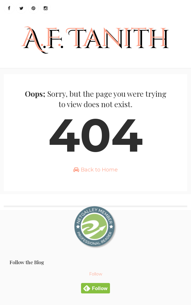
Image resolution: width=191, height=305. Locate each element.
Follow (95, 274)
